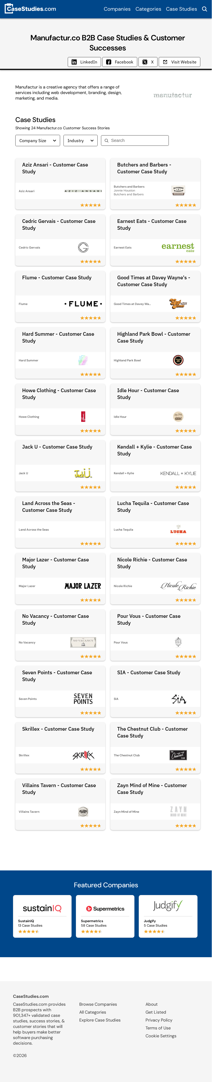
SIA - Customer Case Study (148, 672)
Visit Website (179, 62)
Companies (117, 9)
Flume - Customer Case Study (56, 277)
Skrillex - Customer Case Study (58, 728)
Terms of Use (158, 1028)
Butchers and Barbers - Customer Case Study (144, 168)
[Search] (138, 140)
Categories (148, 9)
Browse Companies (98, 1004)
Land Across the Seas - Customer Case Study (48, 506)
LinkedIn (84, 62)
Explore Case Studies (100, 1020)
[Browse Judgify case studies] (168, 916)
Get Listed (156, 1012)
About (152, 1004)
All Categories (92, 1012)
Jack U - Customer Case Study (57, 446)
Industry (81, 140)
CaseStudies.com (31, 996)
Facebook (119, 62)
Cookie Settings (161, 1036)
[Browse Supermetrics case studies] (105, 916)
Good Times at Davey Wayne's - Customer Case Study (153, 281)
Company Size (37, 140)
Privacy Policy (159, 1020)
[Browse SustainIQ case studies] (42, 916)
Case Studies (181, 9)
